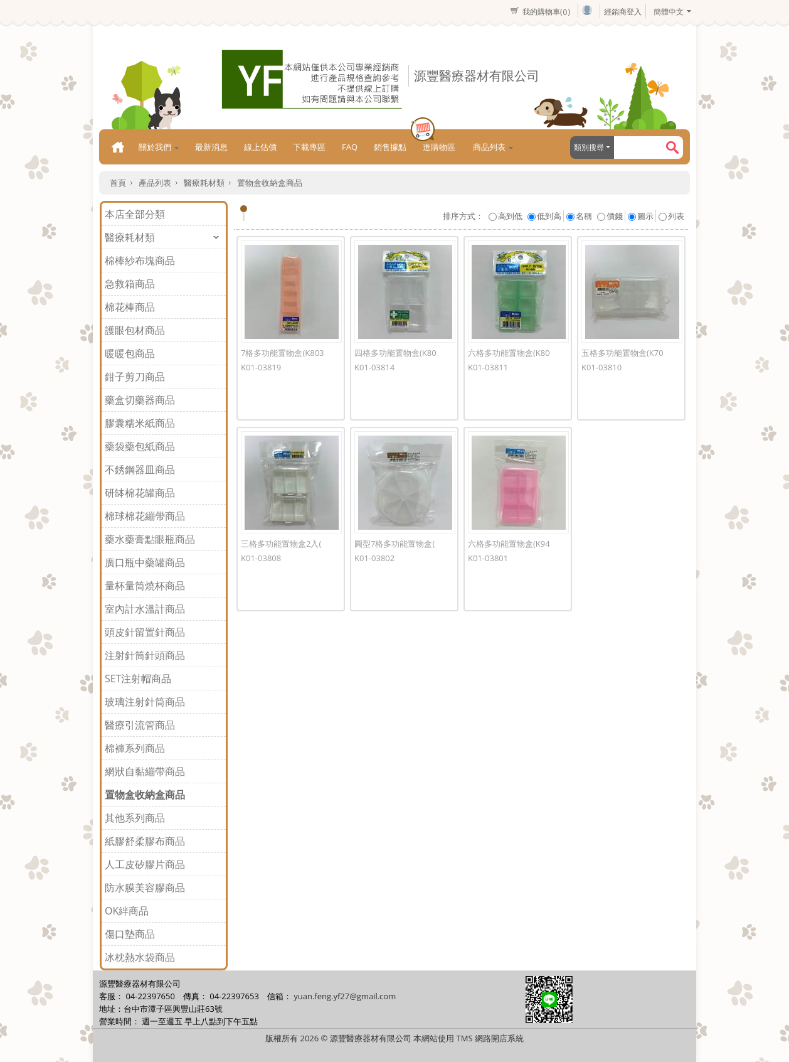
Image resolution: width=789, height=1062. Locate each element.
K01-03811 (488, 367)
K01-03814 (374, 367)
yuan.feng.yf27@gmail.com (345, 996)
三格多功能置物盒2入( (281, 543)
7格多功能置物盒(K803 (282, 352)
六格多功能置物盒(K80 (509, 352)
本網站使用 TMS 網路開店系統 (468, 1038)
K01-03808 (261, 558)
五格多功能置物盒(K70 (622, 352)
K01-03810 (601, 367)
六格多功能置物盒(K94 (509, 543)
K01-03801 (488, 558)
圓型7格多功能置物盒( (394, 543)
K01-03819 (261, 367)
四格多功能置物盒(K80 (395, 352)
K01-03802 (374, 558)
